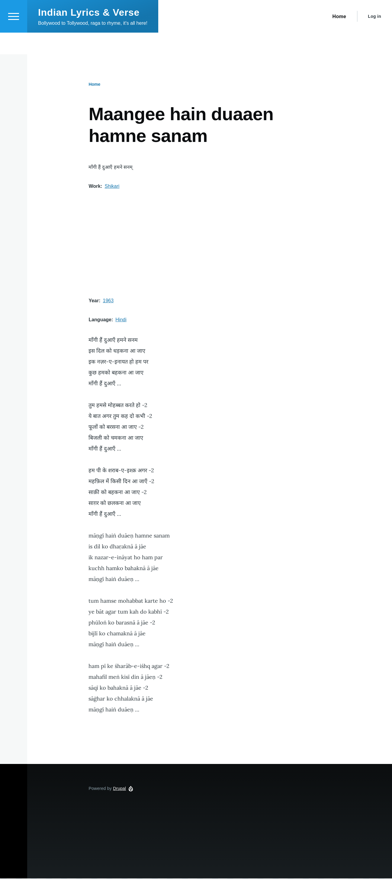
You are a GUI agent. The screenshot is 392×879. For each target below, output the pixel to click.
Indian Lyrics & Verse (89, 34)
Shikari (111, 186)
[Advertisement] (210, 243)
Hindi (120, 319)
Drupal (119, 788)
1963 (108, 300)
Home (94, 84)
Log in (374, 38)
